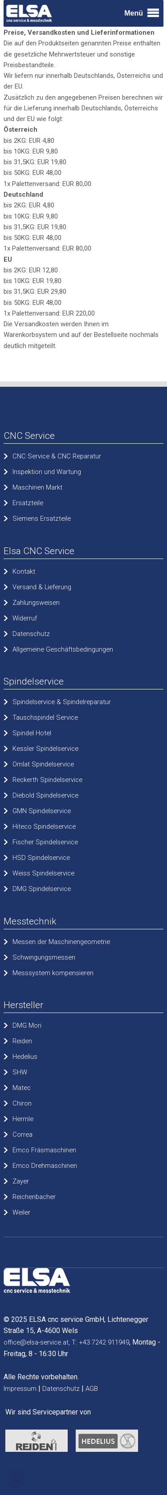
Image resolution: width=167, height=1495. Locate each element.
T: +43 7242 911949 (100, 1342)
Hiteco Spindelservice (44, 826)
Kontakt (23, 571)
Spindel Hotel (31, 733)
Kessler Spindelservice (45, 749)
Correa (22, 1134)
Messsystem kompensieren (53, 973)
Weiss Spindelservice (43, 873)
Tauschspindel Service (45, 717)
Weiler (21, 1212)
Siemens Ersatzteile (41, 519)
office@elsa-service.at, (37, 1342)
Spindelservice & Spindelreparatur (61, 702)
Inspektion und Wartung (46, 472)
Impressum (20, 1389)
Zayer (20, 1181)
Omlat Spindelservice (43, 764)
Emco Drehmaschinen (44, 1166)
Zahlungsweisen (36, 603)
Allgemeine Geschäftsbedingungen (62, 649)
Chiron (22, 1103)
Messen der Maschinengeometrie (61, 942)
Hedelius (24, 1057)
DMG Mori (26, 1025)
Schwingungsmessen (43, 957)
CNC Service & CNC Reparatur (56, 456)
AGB (92, 1389)
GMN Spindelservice (41, 811)
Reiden (22, 1041)
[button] (16, 1479)
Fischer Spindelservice (45, 842)
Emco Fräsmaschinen (44, 1150)
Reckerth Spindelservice (47, 780)
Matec (21, 1088)
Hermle (22, 1119)
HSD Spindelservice (41, 858)
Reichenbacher (34, 1197)
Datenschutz (31, 634)
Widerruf (24, 618)
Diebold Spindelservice (45, 795)
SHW (19, 1072)
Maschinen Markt (37, 487)
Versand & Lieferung (41, 587)
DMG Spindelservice (41, 889)
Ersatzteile (27, 503)
